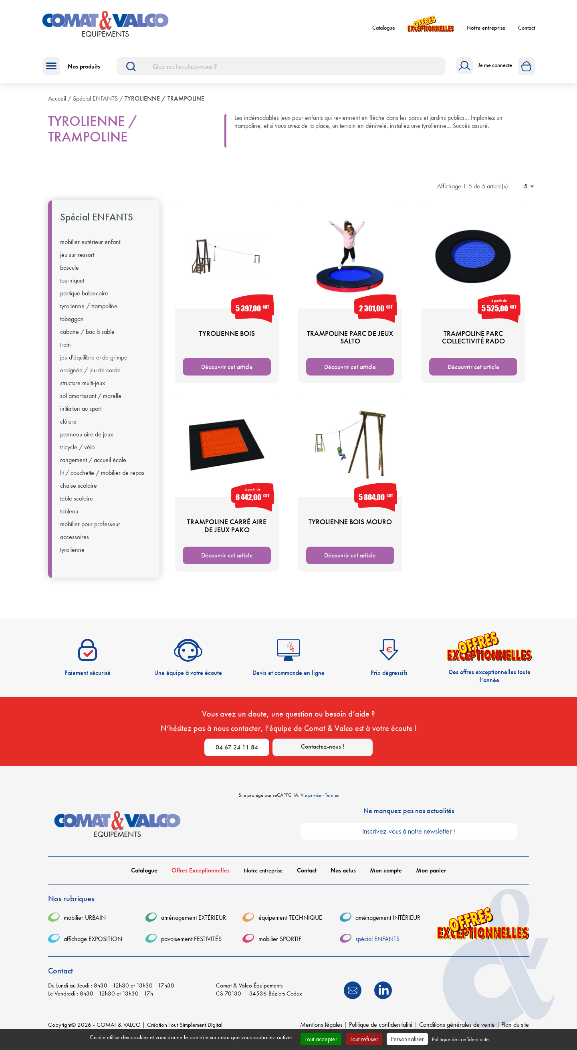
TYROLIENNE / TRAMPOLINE (88, 311)
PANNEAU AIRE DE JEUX (86, 439)
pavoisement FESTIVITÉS (191, 943)
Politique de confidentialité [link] (460, 1039)
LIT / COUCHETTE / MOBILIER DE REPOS (102, 478)
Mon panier (431, 875)
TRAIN (65, 349)
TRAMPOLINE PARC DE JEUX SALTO (350, 342)
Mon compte (386, 875)
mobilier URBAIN (85, 923)
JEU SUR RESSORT (77, 260)
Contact (526, 30)
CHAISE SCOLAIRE (78, 491)
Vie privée (311, 799)
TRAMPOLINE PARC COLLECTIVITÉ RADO (473, 342)
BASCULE (69, 273)
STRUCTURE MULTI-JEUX (82, 388)
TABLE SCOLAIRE (76, 503)
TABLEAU (69, 516)
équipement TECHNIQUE (290, 923)
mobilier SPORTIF (279, 943)
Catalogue (383, 30)
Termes (332, 799)
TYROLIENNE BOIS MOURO (350, 526)
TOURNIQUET (72, 285)
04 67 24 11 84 (237, 752)
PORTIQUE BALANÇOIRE (84, 298)
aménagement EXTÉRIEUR (193, 923)
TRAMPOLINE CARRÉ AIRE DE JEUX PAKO (226, 530)
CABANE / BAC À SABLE (87, 337)
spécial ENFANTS (96, 222)
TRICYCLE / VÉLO (77, 452)
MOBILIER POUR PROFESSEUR (90, 529)
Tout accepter (321, 1039)
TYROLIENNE (72, 555)
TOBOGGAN (72, 324)
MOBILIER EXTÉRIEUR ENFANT (90, 247)
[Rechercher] (281, 71)
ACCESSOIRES (74, 542)
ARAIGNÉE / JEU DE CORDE (90, 375)
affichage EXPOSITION (93, 943)
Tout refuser (364, 1039)
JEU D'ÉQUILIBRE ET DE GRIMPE (93, 362)
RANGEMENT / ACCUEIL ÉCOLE (93, 465)
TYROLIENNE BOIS (227, 338)
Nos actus (343, 875)
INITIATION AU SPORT (80, 414)
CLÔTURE (68, 426)
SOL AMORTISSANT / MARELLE (90, 401)
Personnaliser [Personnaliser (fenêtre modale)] (407, 1039)
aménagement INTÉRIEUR (387, 923)
